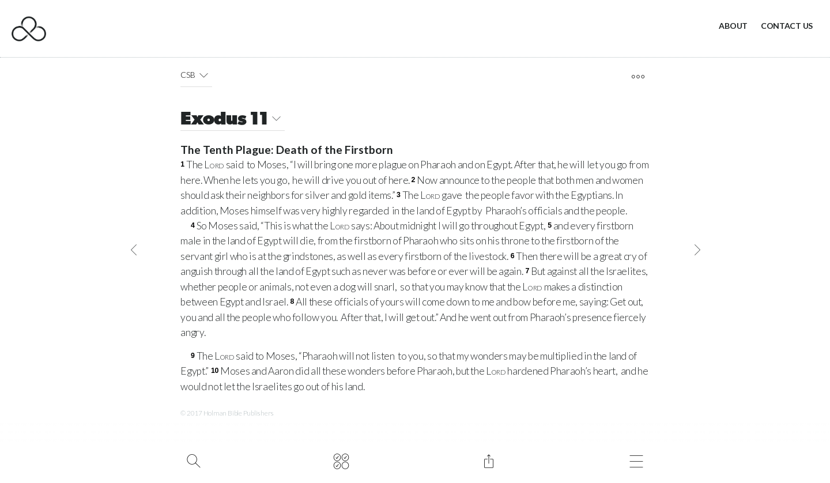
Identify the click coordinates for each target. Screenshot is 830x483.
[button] (203, 74)
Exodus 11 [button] (232, 120)
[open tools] (638, 77)
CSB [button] (196, 74)
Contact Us (787, 26)
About (733, 26)
